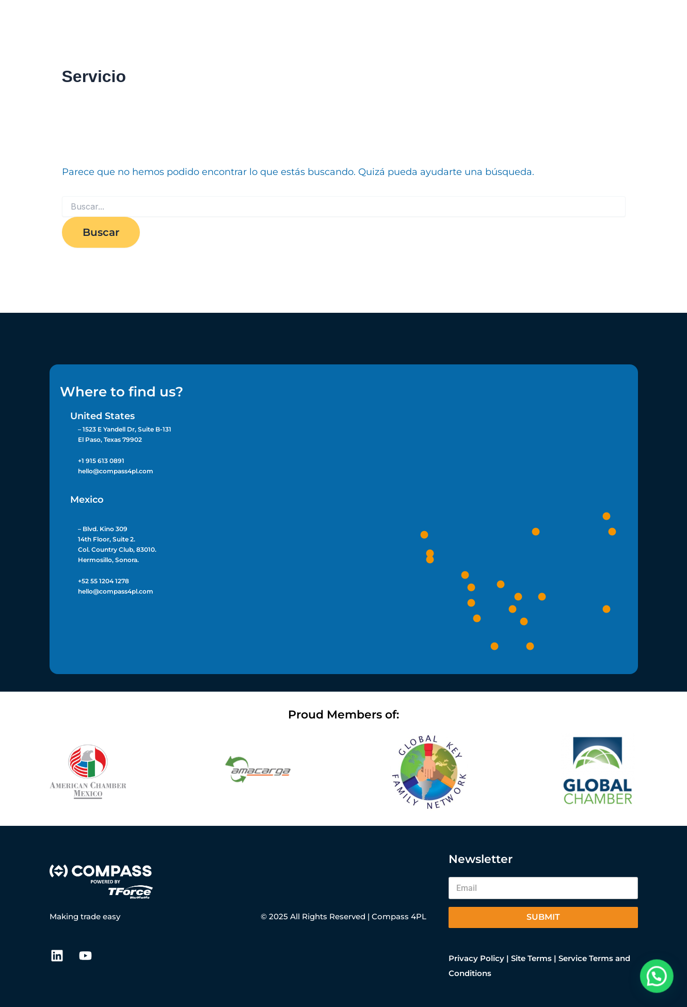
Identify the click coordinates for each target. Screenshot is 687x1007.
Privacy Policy (476, 958)
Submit (543, 917)
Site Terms (531, 958)
